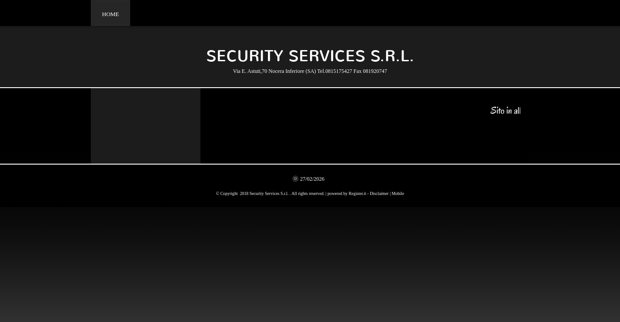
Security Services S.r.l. (310, 56)
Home (110, 14)
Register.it (357, 193)
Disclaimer (379, 193)
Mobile (397, 193)
